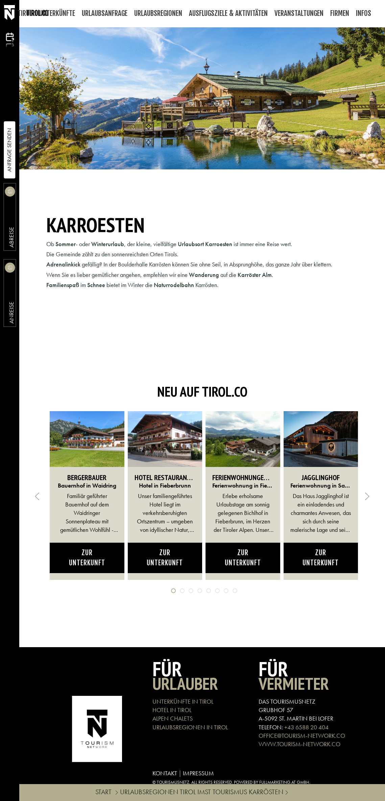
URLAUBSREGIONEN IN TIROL (190, 727)
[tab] (173, 590)
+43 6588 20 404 (306, 727)
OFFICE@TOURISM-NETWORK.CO (302, 735)
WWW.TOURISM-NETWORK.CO (299, 744)
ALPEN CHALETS (172, 718)
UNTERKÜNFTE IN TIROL (182, 701)
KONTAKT (164, 773)
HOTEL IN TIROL (171, 710)
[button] (37, 496)
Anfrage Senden (9, 150)
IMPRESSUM (198, 773)
